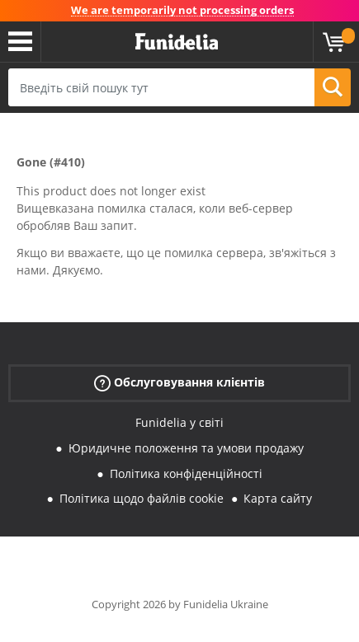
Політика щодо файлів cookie (141, 498)
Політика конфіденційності (186, 473)
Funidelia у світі (179, 422)
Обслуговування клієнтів (179, 382)
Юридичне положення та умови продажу (186, 448)
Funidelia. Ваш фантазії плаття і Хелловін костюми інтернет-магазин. (176, 42)
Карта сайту (277, 498)
